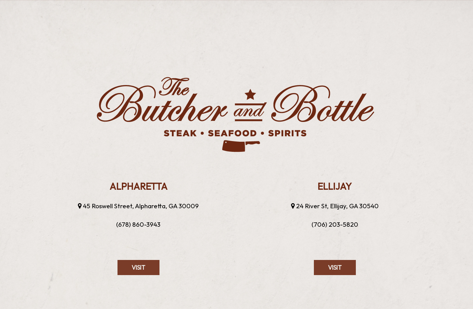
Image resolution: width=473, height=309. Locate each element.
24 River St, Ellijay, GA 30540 (335, 206)
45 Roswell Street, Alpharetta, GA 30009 (138, 206)
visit (131, 282)
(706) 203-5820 (335, 224)
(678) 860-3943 (138, 224)
